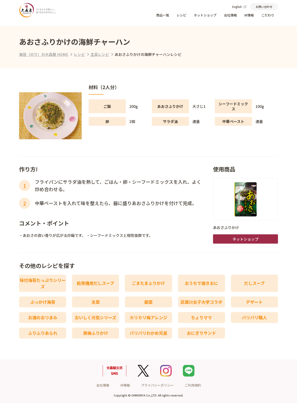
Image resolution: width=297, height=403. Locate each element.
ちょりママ (201, 317)
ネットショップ (205, 15)
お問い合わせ (264, 7)
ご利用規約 (193, 385)
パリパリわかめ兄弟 (148, 333)
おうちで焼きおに (201, 283)
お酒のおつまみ (42, 317)
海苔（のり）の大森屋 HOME (43, 54)
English (239, 7)
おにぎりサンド (201, 333)
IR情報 (249, 15)
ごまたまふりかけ (148, 283)
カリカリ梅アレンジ (148, 317)
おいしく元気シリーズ (95, 317)
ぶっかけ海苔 (42, 302)
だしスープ (254, 283)
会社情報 (230, 15)
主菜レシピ (99, 54)
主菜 (95, 302)
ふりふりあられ (42, 333)
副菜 (148, 302)
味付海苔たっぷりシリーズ (43, 283)
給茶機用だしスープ (95, 283)
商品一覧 (162, 15)
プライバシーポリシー (157, 385)
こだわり (267, 15)
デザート (254, 302)
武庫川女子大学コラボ (201, 302)
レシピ (181, 15)
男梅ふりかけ (95, 333)
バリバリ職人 (254, 317)
